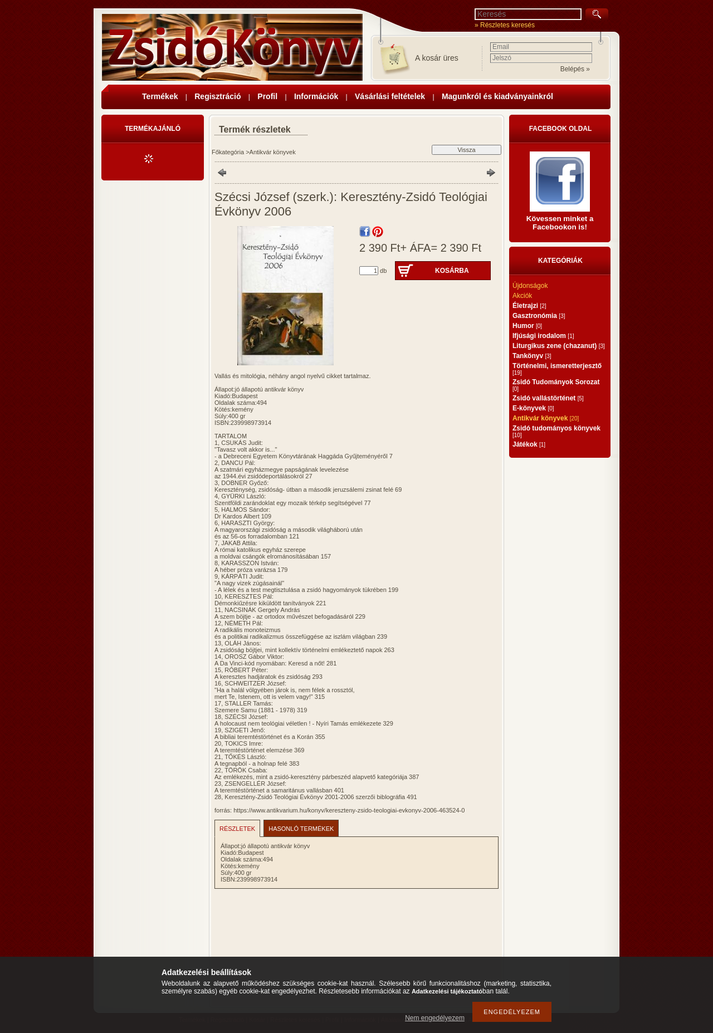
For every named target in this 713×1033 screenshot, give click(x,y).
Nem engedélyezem (435, 1018)
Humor (527, 326)
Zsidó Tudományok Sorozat (555, 385)
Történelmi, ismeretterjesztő (557, 369)
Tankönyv (531, 356)
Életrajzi (529, 306)
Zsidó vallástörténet (548, 398)
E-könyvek (533, 408)
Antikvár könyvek (273, 152)
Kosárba (452, 271)
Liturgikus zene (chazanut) (558, 346)
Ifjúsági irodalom (543, 336)
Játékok (528, 444)
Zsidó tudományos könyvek (556, 431)
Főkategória (228, 152)
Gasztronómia (538, 316)
